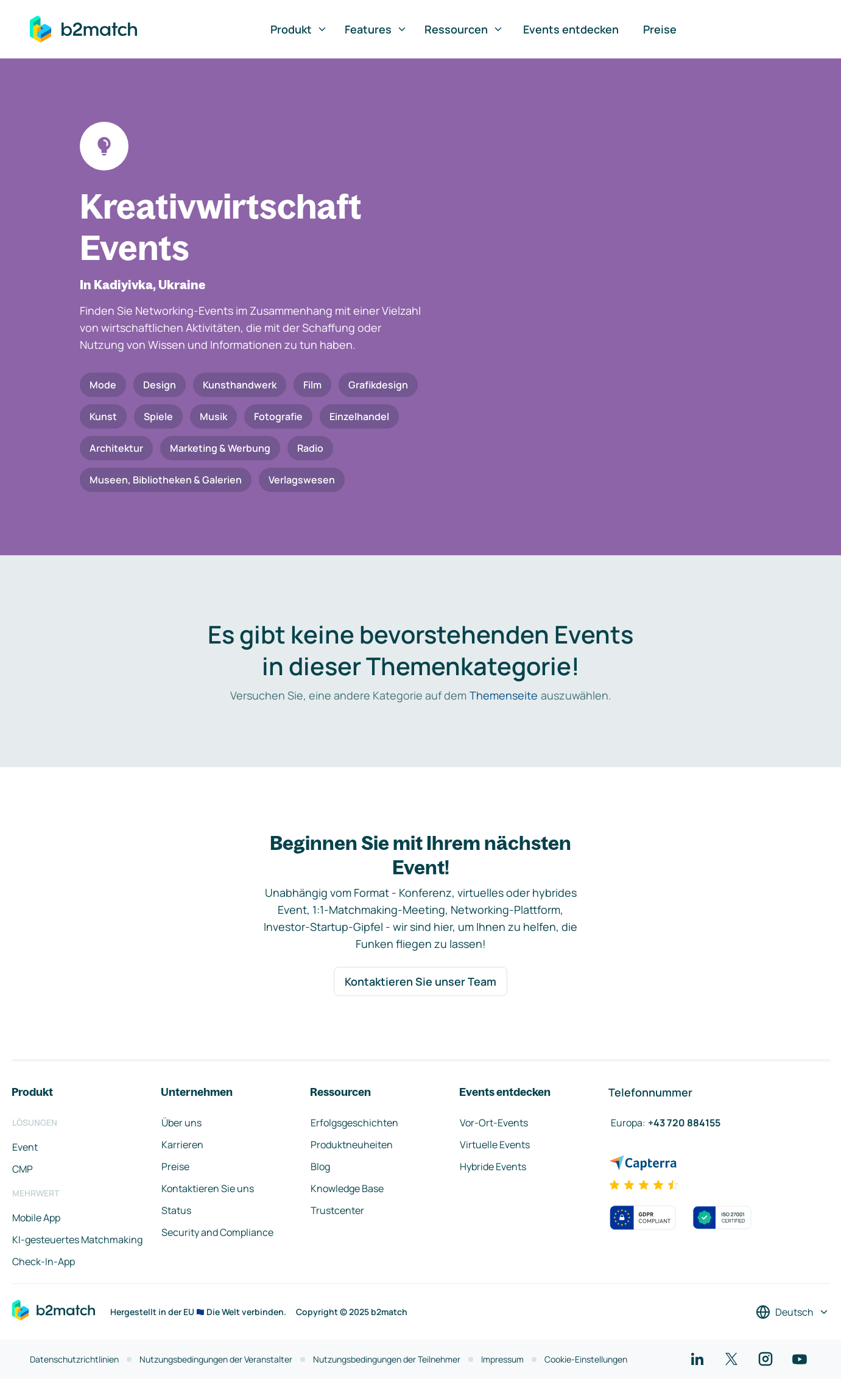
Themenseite (504, 695)
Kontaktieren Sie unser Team (420, 981)
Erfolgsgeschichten (354, 1122)
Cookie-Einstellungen (585, 1359)
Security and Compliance (217, 1232)
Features (376, 29)
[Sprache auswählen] (792, 1312)
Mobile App (36, 1217)
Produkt (299, 29)
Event (25, 1147)
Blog (320, 1166)
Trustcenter (337, 1210)
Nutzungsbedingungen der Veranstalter (215, 1359)
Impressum (502, 1359)
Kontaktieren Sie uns (207, 1188)
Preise (660, 29)
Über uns (181, 1122)
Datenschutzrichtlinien (74, 1359)
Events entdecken (571, 29)
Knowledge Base (347, 1188)
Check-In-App (43, 1261)
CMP (22, 1169)
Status (176, 1210)
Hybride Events (493, 1166)
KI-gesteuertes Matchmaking (77, 1239)
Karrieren (182, 1144)
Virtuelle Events (495, 1144)
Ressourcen (464, 29)
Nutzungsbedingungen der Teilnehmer (386, 1359)
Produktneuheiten (352, 1144)
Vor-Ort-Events (494, 1122)
